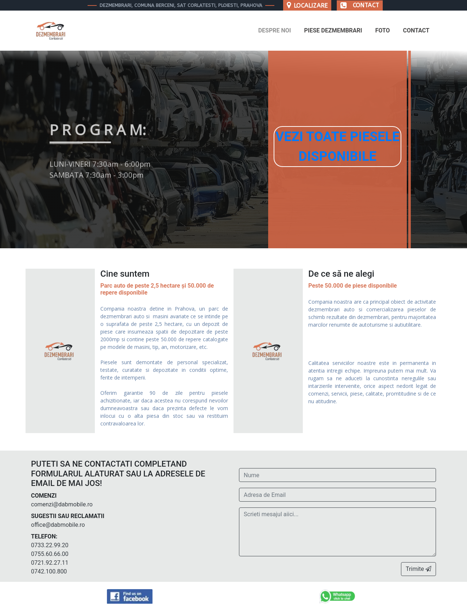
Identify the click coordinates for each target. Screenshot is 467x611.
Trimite (418, 568)
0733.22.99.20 (50, 545)
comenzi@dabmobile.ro (62, 504)
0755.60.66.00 (50, 553)
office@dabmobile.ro (58, 524)
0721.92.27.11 (50, 562)
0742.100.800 (49, 571)
